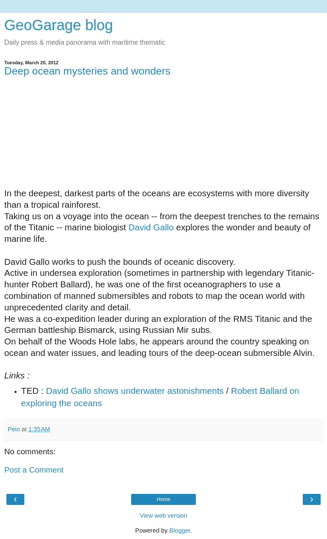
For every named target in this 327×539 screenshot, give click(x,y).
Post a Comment (33, 469)
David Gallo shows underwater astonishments (135, 391)
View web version (163, 515)
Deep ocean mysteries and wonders (87, 71)
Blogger (179, 530)
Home (163, 499)
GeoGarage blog (58, 25)
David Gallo (151, 227)
